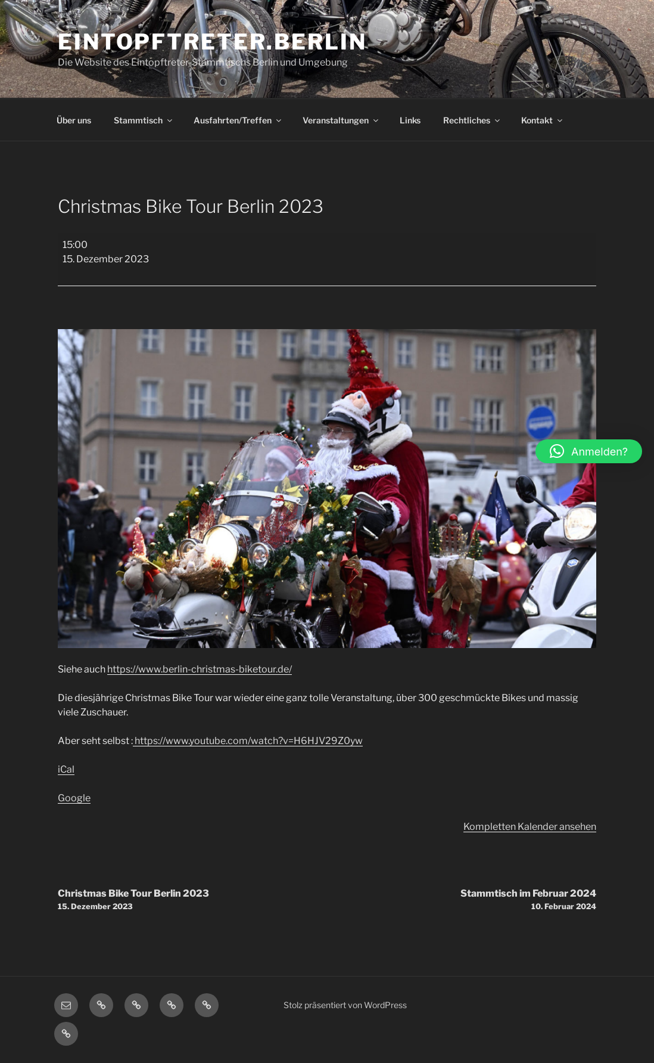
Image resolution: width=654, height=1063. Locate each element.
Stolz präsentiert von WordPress (345, 1005)
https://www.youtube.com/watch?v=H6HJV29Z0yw (248, 740)
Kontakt (542, 120)
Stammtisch (144, 120)
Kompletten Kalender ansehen (529, 826)
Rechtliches (472, 120)
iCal (66, 769)
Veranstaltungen (341, 120)
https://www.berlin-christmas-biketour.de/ (199, 669)
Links (410, 120)
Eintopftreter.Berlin (212, 42)
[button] (588, 451)
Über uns (74, 120)
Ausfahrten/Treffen (238, 120)
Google (74, 798)
